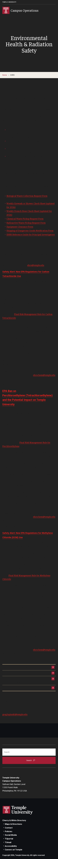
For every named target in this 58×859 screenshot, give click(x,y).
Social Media (11, 835)
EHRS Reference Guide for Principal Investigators (31, 234)
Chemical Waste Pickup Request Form (25, 218)
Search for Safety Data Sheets (18, 673)
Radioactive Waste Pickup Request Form (26, 222)
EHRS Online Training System (17, 667)
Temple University (9, 2)
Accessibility (11, 846)
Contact (9, 828)
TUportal (9, 838)
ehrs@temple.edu (35, 265)
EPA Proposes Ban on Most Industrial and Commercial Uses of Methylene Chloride (23, 680)
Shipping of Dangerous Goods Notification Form (30, 230)
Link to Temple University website (17, 810)
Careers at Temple (13, 849)
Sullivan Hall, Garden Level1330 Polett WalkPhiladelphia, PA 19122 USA (14, 787)
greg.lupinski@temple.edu (14, 714)
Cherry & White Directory (14, 820)
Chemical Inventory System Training (21, 688)
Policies (8, 831)
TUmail (8, 842)
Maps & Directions (13, 824)
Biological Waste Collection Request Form (27, 195)
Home (4, 75)
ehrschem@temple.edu (44, 375)
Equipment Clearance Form (20, 226)
